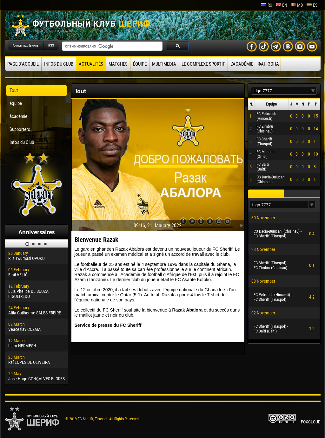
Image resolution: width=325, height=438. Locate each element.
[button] (313, 91)
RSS (51, 45)
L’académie (241, 64)
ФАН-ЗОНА (268, 64)
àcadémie (18, 116)
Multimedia (164, 64)
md (296, 5)
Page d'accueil (23, 64)
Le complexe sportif (203, 64)
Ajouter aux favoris (25, 45)
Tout (14, 90)
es (311, 5)
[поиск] (111, 46)
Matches (118, 64)
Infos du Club (58, 64)
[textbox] (280, 91)
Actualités (91, 64)
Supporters (20, 129)
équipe (140, 64)
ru (266, 5)
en (281, 5)
